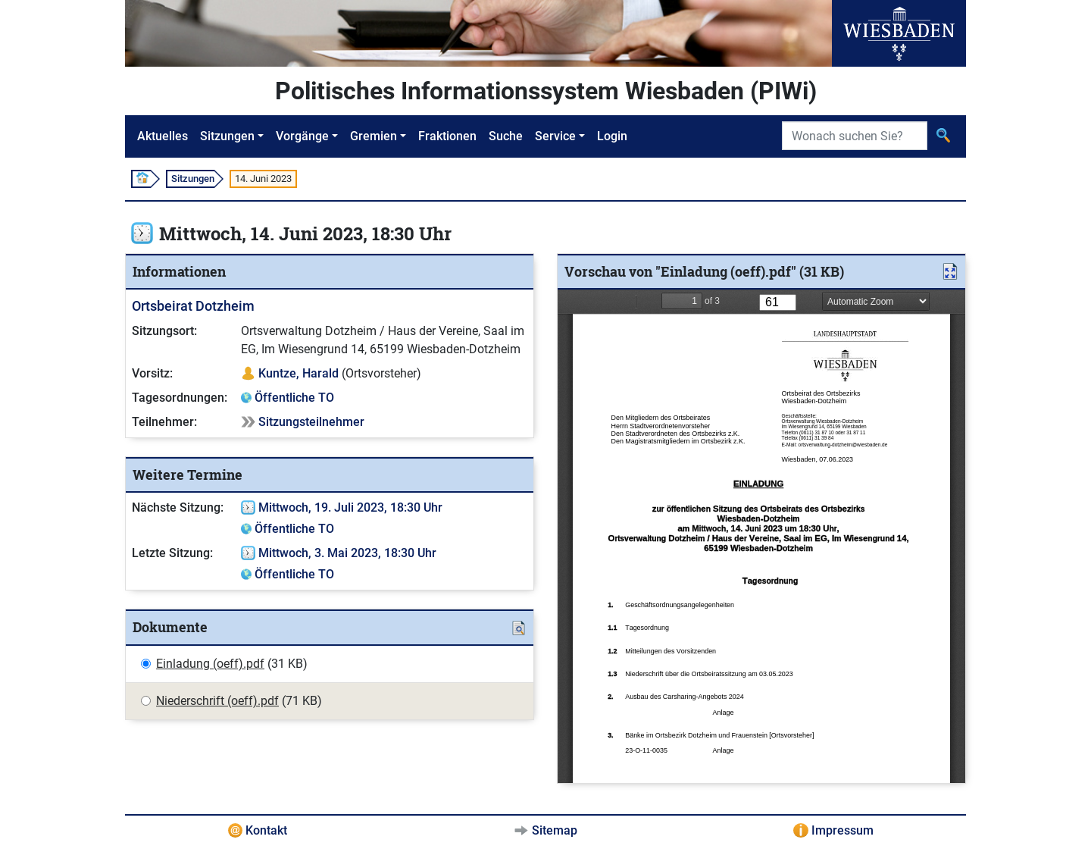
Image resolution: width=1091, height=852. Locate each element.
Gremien (373, 136)
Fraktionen (447, 136)
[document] (761, 536)
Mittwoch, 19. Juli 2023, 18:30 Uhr (350, 507)
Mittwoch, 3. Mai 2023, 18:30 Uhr (347, 553)
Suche (506, 136)
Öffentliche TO (294, 397)
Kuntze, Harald (298, 373)
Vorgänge (302, 136)
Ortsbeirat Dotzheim (193, 306)
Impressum (842, 830)
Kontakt (266, 830)
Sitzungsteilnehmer (311, 422)
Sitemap (554, 830)
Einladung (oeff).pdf (210, 663)
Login (612, 136)
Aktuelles (162, 136)
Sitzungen (227, 136)
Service (555, 136)
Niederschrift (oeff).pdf (217, 701)
